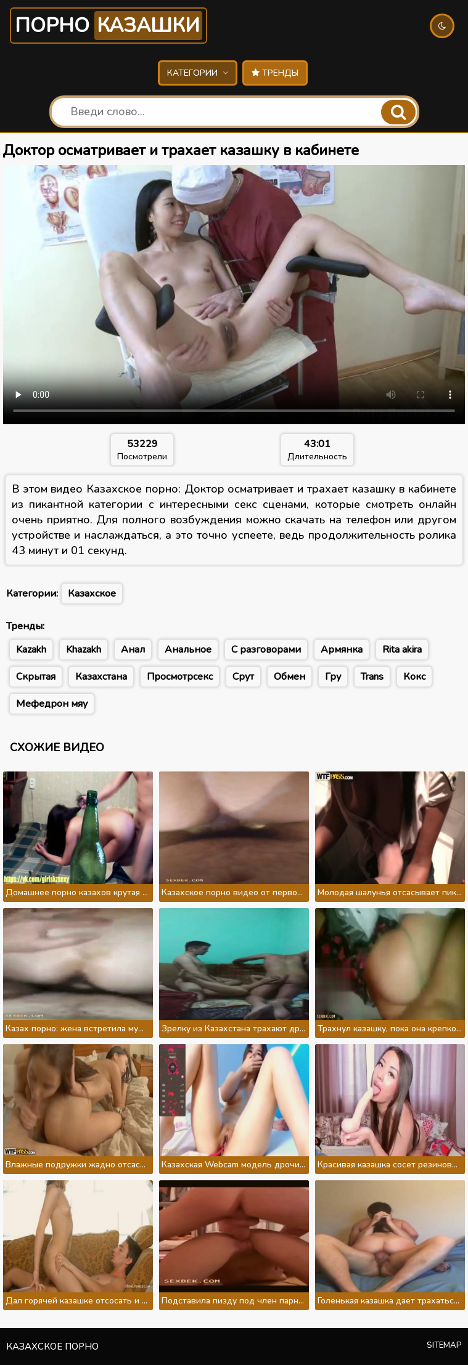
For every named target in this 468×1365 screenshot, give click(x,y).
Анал (133, 649)
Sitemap (444, 1345)
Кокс (414, 676)
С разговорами (266, 649)
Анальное (188, 649)
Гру (333, 676)
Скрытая (35, 676)
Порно (108, 25)
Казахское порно (52, 1346)
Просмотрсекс (180, 676)
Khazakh (83, 649)
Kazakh (31, 649)
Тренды (275, 73)
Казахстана (101, 676)
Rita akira (402, 649)
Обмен (289, 676)
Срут (243, 676)
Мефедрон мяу (52, 704)
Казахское (92, 593)
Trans (372, 676)
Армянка (342, 649)
